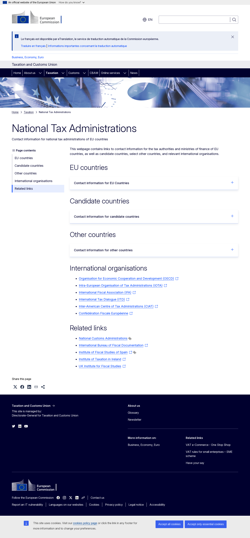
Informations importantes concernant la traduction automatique (87, 46)
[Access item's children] (40, 72)
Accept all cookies (169, 524)
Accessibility (157, 504)
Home (17, 73)
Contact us (97, 497)
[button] (15, 387)
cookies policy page (85, 523)
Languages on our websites (66, 504)
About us (29, 73)
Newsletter (134, 419)
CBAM (94, 73)
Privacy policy (114, 504)
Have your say (195, 463)
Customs (74, 73)
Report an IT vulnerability (27, 504)
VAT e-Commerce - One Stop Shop (208, 445)
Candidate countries (29, 165)
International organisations (33, 181)
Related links (24, 188)
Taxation (52, 73)
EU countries (24, 158)
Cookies (94, 504)
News (134, 73)
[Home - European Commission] (40, 17)
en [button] (147, 20)
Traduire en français (33, 46)
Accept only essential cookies (206, 524)
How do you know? (72, 2)
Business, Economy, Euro (28, 57)
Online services (110, 73)
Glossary (133, 412)
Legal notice (136, 504)
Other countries (26, 173)
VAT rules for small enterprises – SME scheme (209, 454)
